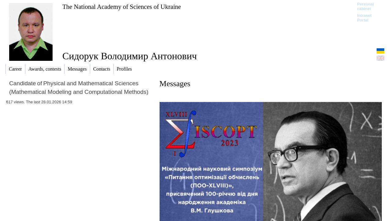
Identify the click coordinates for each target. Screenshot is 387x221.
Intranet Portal (364, 17)
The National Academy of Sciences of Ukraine (121, 6)
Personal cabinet (365, 6)
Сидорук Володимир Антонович (129, 55)
